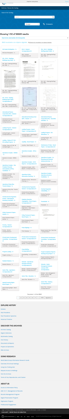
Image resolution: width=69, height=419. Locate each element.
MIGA (28, 416)
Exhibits (3, 309)
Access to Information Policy (9, 387)
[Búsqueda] (53, 17)
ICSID (32, 416)
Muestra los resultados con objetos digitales (40, 42)
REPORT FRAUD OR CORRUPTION (18, 412)
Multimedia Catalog (7, 336)
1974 (42, 297)
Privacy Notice (9, 410)
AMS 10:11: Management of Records (12, 391)
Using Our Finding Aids (8, 367)
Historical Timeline (6, 319)
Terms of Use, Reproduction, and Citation (13, 377)
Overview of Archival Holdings (10, 364)
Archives (4, 8)
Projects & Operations (7, 346)
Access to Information (30, 410)
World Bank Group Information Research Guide (15, 360)
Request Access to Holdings (9, 370)
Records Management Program (10, 394)
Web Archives (5, 350)
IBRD (18, 416)
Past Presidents (5, 312)
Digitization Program (7, 401)
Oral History (4, 340)
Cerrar (66, 1)
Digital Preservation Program (9, 398)
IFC (24, 416)
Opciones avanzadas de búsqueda (13, 38)
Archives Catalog (6, 329)
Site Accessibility (19, 410)
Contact (44, 410)
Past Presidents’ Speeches (8, 316)
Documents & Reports (7, 343)
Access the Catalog (13, 8)
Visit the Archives (6, 374)
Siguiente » (48, 297)
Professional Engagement (8, 404)
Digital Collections (6, 333)
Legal (3, 410)
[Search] (34, 17)
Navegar (32, 24)
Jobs (39, 410)
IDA (21, 416)
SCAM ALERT (5, 412)
